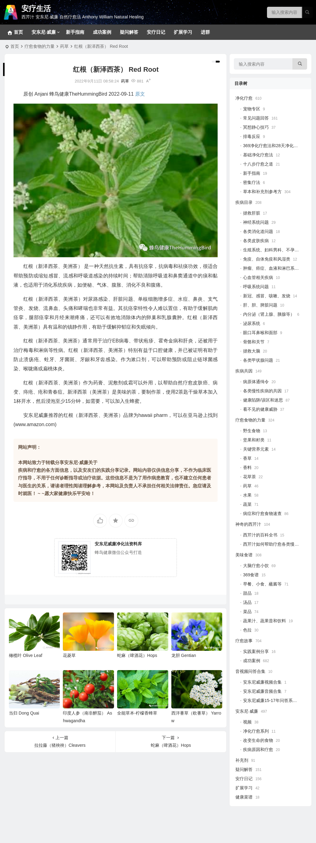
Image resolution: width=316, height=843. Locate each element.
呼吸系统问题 (256, 286)
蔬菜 (247, 504)
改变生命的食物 (258, 740)
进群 (205, 32)
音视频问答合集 (250, 671)
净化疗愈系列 (256, 731)
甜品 (247, 593)
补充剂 (241, 760)
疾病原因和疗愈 (258, 749)
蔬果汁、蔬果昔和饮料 (264, 620)
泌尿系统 (251, 323)
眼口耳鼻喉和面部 (260, 332)
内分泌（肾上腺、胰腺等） (269, 314)
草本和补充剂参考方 (262, 191)
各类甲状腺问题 (258, 360)
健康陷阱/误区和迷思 (263, 400)
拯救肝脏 (251, 213)
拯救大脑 (251, 351)
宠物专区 (251, 108)
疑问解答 (129, 32)
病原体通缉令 (256, 381)
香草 (247, 458)
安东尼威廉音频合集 (262, 691)
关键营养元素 (256, 449)
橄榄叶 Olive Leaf (25, 655)
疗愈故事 (244, 640)
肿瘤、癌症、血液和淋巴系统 (271, 268)
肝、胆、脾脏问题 (260, 305)
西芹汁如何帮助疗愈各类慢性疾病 (275, 544)
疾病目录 (244, 202)
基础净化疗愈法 (258, 154)
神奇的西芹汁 (248, 524)
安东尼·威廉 (44, 32)
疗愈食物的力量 (40, 46)
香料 (247, 467)
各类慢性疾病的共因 (262, 390)
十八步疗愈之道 (258, 164)
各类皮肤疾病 (256, 240)
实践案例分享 (256, 651)
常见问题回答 (256, 118)
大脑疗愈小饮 (256, 565)
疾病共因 (244, 370)
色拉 (247, 629)
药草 (64, 46)
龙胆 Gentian (183, 655)
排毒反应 (251, 136)
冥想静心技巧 (256, 127)
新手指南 (75, 32)
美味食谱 (244, 554)
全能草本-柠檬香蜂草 (137, 713)
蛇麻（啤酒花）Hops (137, 655)
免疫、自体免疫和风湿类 (266, 259)
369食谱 (251, 574)
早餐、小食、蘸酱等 (262, 584)
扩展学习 (183, 32)
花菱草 (69, 655)
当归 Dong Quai (24, 713)
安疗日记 (156, 32)
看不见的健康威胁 (260, 409)
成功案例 (102, 32)
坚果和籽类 (254, 439)
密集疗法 (251, 182)
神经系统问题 (256, 222)
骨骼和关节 (254, 341)
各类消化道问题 (258, 231)
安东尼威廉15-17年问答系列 (270, 700)
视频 (247, 721)
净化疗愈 (244, 98)
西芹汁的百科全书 (260, 534)
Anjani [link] (41, 94)
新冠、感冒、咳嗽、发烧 (266, 295)
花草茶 (249, 476)
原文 (140, 94)
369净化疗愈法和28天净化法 (270, 145)
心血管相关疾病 (258, 277)
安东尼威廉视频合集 (262, 682)
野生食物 (251, 430)
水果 (247, 495)
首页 (14, 46)
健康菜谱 (244, 797)
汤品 (247, 602)
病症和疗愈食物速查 (262, 513)
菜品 (247, 611)
